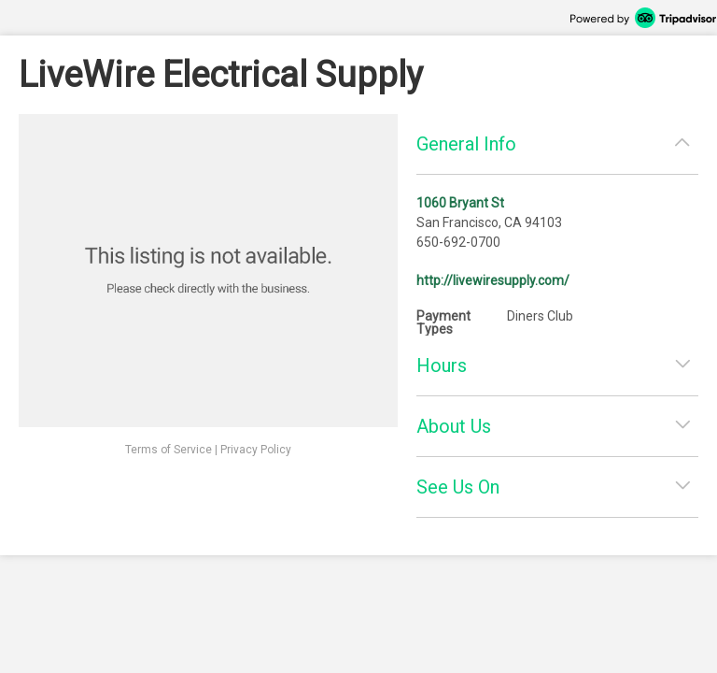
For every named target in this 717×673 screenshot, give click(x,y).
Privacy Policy (255, 449)
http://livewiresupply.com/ (492, 280)
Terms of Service (168, 449)
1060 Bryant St (460, 202)
